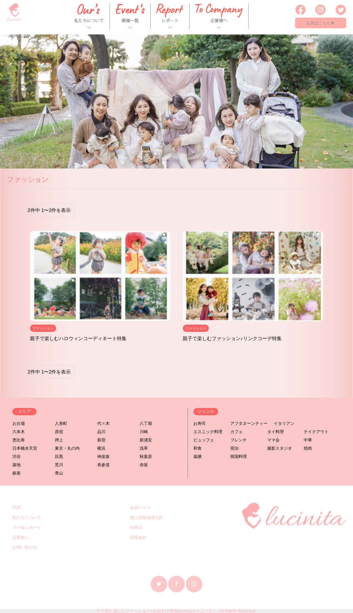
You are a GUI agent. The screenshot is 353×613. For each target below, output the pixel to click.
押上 (59, 440)
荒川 (59, 464)
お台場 (18, 423)
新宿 (101, 440)
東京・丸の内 (67, 448)
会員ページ (140, 507)
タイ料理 (275, 431)
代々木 (103, 423)
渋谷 (16, 456)
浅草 (144, 448)
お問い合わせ (24, 547)
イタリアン (284, 423)
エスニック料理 (207, 431)
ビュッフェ (203, 440)
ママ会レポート (26, 527)
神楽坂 (103, 456)
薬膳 (197, 456)
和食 (197, 448)
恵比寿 (18, 440)
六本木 (18, 431)
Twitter (159, 583)
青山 (59, 473)
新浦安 (146, 440)
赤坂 (144, 464)
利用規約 (138, 537)
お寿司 (199, 423)
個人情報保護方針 (146, 517)
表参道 (103, 464)
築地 (16, 464)
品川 (101, 431)
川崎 (144, 431)
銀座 (16, 473)
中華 (308, 440)
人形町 (61, 423)
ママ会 (273, 440)
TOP (16, 507)
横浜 (101, 448)
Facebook (176, 583)
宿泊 (234, 448)
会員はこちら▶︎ (320, 23)
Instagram (194, 583)
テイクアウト (316, 431)
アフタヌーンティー (249, 423)
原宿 (59, 431)
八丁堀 (146, 423)
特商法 (136, 527)
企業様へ (20, 537)
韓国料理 (238, 456)
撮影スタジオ (279, 448)
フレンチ (238, 440)
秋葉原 (146, 456)
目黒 (59, 456)
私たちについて (26, 517)
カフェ (236, 431)
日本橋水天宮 (24, 448)
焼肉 (308, 448)
